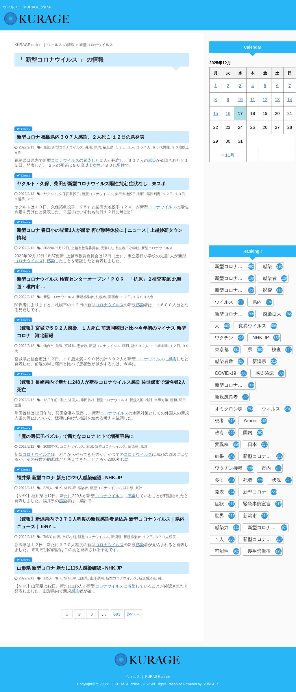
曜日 (125, 346)
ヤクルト (50, 194)
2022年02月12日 (56, 248)
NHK (58, 488)
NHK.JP (69, 488)
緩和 (173, 400)
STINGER (210, 684)
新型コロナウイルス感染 (235, 314)
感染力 (227, 527)
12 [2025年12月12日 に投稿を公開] (264, 99)
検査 (282, 349)
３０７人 (143, 147)
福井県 (128, 488)
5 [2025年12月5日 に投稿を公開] (265, 85)
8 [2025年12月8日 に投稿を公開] (215, 99)
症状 (225, 504)
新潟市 (255, 516)
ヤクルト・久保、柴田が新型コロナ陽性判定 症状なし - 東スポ (91, 183)
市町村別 (69, 537)
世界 (225, 516)
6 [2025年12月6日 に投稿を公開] (277, 85)
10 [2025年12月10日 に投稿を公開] (240, 99)
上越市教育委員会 (85, 248)
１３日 (180, 194)
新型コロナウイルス (67, 147)
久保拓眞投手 (69, 194)
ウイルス (230, 302)
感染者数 (229, 361)
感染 (46, 147)
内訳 (56, 537)
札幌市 (101, 297)
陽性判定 (153, 194)
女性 (96, 165)
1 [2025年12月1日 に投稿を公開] (215, 85)
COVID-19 (231, 373)
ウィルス (276, 409)
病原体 (133, 447)
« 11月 (227, 155)
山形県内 (97, 578)
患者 (225, 421)
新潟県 (116, 537)
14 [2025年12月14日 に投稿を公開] (289, 99)
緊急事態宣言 (262, 504)
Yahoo (255, 421)
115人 (48, 578)
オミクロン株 (234, 409)
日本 (258, 444)
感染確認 (269, 373)
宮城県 (69, 346)
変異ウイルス (257, 326)
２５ (30, 199)
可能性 (227, 551)
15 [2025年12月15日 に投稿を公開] (215, 113)
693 (117, 614)
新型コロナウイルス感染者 (268, 527)
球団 (141, 194)
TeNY (47, 537)
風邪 (143, 447)
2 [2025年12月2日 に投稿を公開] (228, 85)
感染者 (82, 488)
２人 (131, 147)
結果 (225, 456)
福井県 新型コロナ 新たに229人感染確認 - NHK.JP (69, 477)
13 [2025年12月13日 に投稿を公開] (277, 99)
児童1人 (107, 248)
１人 (225, 539)
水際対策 (161, 400)
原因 (89, 447)
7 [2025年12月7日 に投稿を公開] (289, 85)
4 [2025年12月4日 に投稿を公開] (252, 85)
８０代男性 (161, 147)
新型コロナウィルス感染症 (235, 385)
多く (225, 480)
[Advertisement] (101, 94)
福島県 (108, 147)
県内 (97, 147)
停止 (63, 400)
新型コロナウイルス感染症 (235, 290)
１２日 (120, 147)
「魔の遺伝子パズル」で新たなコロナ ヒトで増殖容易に (75, 436)
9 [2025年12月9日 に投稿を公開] (228, 99)
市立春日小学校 (127, 248)
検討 (148, 400)
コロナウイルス (65, 160)
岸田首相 (88, 400)
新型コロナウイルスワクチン (263, 456)
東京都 (227, 349)
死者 (88, 147)
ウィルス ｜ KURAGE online (148, 677)
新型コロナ (260, 492)
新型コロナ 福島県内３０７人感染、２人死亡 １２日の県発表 (80, 137)
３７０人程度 (165, 537)
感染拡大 (277, 314)
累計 (138, 488)
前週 (59, 346)
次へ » (133, 614)
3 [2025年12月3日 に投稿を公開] (240, 85)
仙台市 (48, 346)
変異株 (227, 444)
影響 (273, 290)
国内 (253, 432)
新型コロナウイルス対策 (263, 539)
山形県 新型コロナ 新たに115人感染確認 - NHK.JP (69, 568)
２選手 (19, 199)
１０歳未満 (159, 346)
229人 (48, 488)
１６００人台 (143, 297)
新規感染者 (85, 297)
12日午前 (50, 400)
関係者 (113, 297)
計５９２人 (140, 346)
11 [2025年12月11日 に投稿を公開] (252, 99)
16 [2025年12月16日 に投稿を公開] (227, 113)
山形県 (82, 578)
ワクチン (229, 338)
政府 (225, 432)
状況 (282, 480)
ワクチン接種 (234, 468)
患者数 (82, 346)
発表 (225, 492)
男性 (121, 165)
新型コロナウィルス (235, 278)
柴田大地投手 (125, 194)
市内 (272, 468)
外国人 (73, 400)
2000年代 (50, 447)
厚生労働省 (265, 551)
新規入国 (136, 400)
